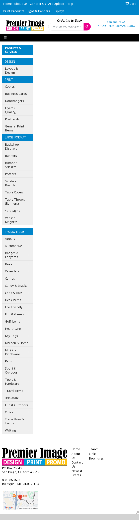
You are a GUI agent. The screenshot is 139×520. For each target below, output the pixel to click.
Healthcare (13, 329)
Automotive (13, 246)
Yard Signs (12, 211)
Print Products (13, 11)
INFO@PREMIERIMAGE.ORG (116, 26)
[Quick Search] (66, 26)
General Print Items (14, 128)
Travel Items (14, 391)
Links (92, 454)
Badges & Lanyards (12, 255)
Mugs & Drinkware (12, 352)
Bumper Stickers (11, 165)
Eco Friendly (13, 307)
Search (94, 449)
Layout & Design (11, 70)
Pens (8, 361)
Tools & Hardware (12, 382)
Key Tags (11, 336)
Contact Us (38, 4)
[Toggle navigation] (5, 37)
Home (7, 4)
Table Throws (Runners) (15, 201)
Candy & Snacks (16, 286)
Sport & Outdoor (11, 370)
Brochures (95, 458)
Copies (10, 86)
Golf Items (12, 321)
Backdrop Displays (12, 146)
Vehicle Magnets (11, 220)
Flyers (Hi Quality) (11, 110)
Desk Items (13, 300)
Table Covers (14, 192)
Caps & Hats (14, 293)
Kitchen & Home (16, 343)
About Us (21, 4)
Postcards (12, 119)
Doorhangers (14, 101)
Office (9, 412)
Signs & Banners (38, 11)
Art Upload (56, 4)
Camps (10, 278)
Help (69, 4)
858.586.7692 (116, 22)
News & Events (77, 473)
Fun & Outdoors (16, 405)
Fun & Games (14, 314)
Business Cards (16, 94)
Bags (8, 264)
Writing (10, 430)
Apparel (10, 239)
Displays (58, 11)
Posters (10, 174)
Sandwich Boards (12, 183)
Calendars (12, 271)
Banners (11, 156)
